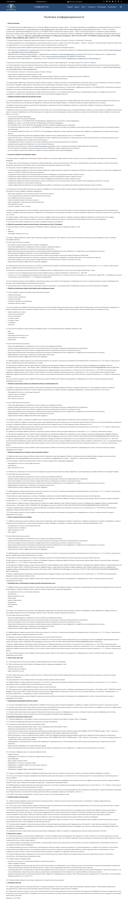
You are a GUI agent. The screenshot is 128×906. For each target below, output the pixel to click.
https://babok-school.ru (34, 29)
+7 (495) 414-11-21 (41, 7)
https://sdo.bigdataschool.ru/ (68, 54)
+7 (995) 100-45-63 (10, 1)
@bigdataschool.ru (72, 58)
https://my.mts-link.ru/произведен (56, 56)
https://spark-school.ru (89, 29)
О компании (112, 7)
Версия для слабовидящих (74, 1)
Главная (70, 7)
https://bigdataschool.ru (48, 29)
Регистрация (101, 7)
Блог (84, 7)
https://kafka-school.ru (76, 29)
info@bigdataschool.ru (41, 1)
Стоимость (92, 7)
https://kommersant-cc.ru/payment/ (45, 146)
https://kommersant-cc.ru (19, 29)
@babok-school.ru (83, 58)
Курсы (77, 7)
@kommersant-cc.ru (95, 58)
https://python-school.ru (62, 29)
